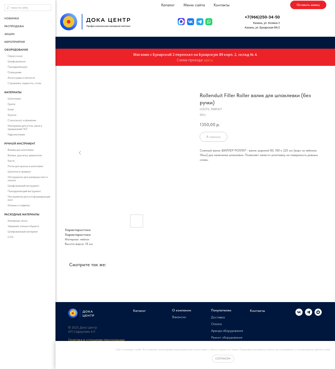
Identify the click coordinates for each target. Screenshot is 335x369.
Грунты (11, 104)
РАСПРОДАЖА (14, 26)
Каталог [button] (168, 5)
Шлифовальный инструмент (23, 185)
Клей (10, 109)
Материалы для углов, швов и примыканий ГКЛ (25, 127)
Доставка (218, 317)
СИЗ (10, 237)
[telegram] (308, 314)
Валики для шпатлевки (21, 149)
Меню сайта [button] (194, 5)
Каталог (139, 311)
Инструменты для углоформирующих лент (29, 198)
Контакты (221, 5)
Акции (9, 34)
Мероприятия (14, 41)
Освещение (15, 72)
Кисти (11, 160)
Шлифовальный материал (23, 231)
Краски (12, 114)
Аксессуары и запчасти (21, 77)
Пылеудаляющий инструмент (24, 191)
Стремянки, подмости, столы (24, 83)
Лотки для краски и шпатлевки (25, 166)
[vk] (299, 314)
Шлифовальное (17, 61)
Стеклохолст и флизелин (22, 120)
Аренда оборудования (227, 330)
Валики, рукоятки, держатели (25, 155)
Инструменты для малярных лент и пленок (28, 178)
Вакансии (179, 317)
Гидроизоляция (16, 134)
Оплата (216, 324)
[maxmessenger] (318, 314)
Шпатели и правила (19, 171)
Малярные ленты (17, 220)
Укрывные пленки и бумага (23, 226)
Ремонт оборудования (226, 337)
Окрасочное (15, 56)
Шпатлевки (14, 98)
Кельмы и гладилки (19, 205)
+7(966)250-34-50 (262, 17)
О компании (181, 310)
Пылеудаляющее (17, 66)
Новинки (11, 18)
